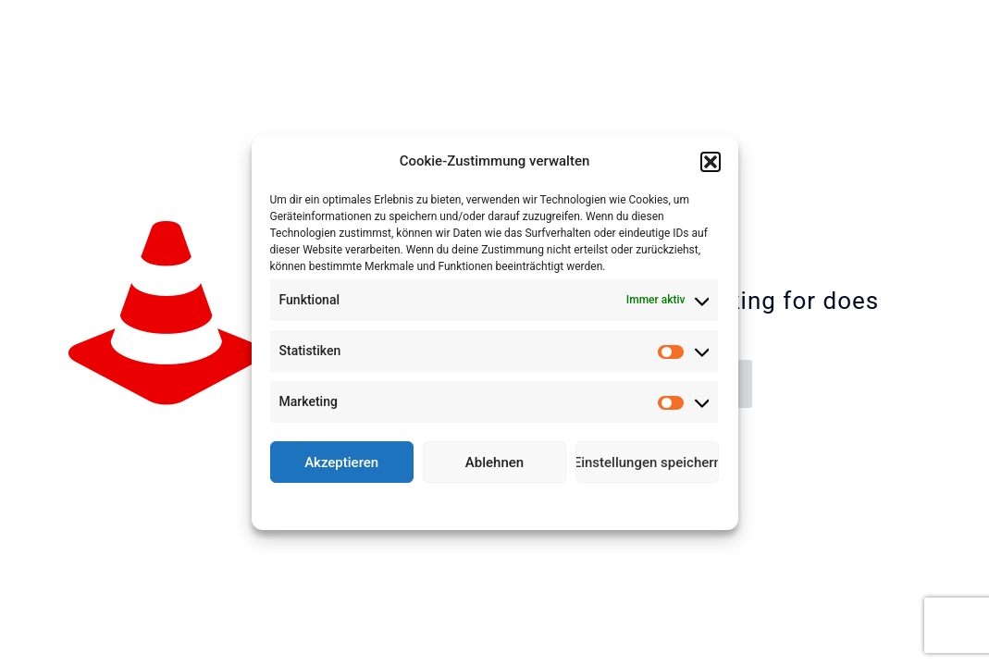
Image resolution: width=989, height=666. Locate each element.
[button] (710, 162)
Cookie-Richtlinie (426, 504)
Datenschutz (507, 504)
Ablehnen (494, 462)
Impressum (575, 504)
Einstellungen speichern (647, 462)
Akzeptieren (341, 462)
